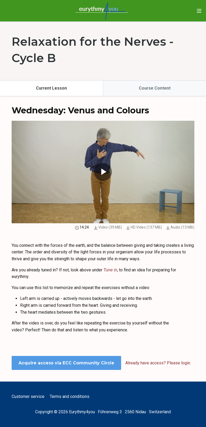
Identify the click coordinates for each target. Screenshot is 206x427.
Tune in (110, 270)
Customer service (28, 396)
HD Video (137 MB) (144, 227)
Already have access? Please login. (158, 362)
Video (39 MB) (108, 227)
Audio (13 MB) (180, 227)
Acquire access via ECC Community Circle (66, 362)
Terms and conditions (69, 396)
